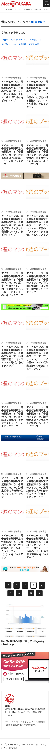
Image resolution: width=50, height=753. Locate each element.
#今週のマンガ (9, 44)
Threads (18, 9)
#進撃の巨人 (35, 44)
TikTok (45, 9)
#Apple (5, 39)
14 (31, 593)
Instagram (28, 9)
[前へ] (8, 585)
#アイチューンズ (19, 39)
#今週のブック (37, 39)
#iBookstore (38, 22)
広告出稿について (37, 744)
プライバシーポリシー (14, 744)
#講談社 (22, 44)
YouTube (37, 9)
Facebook (9, 9)
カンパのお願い (10, 748)
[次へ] (39, 593)
